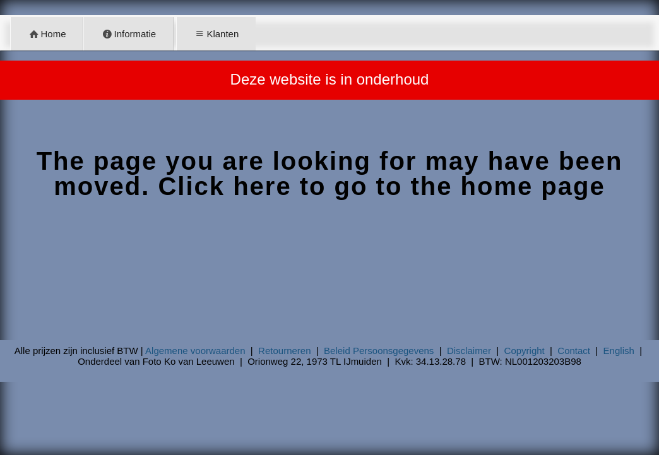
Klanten (216, 33)
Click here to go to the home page (381, 186)
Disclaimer (469, 350)
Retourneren (284, 350)
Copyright (524, 350)
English (618, 350)
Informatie (129, 33)
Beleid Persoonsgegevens (379, 350)
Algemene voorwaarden (195, 350)
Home (47, 33)
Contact (573, 350)
